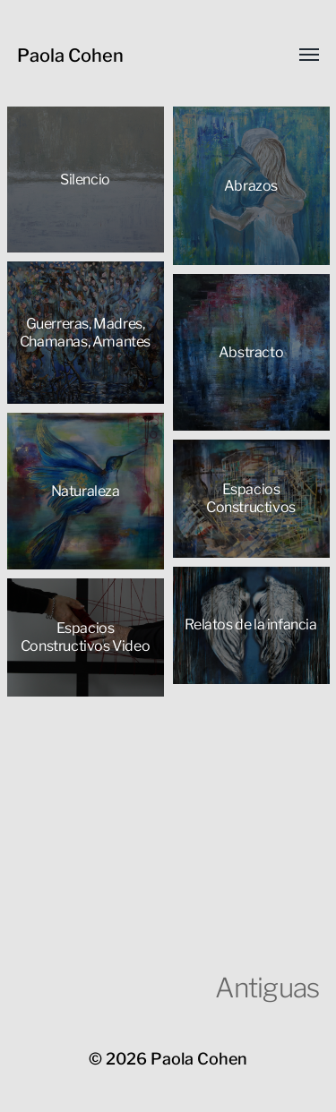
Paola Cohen (70, 55)
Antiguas (267, 987)
